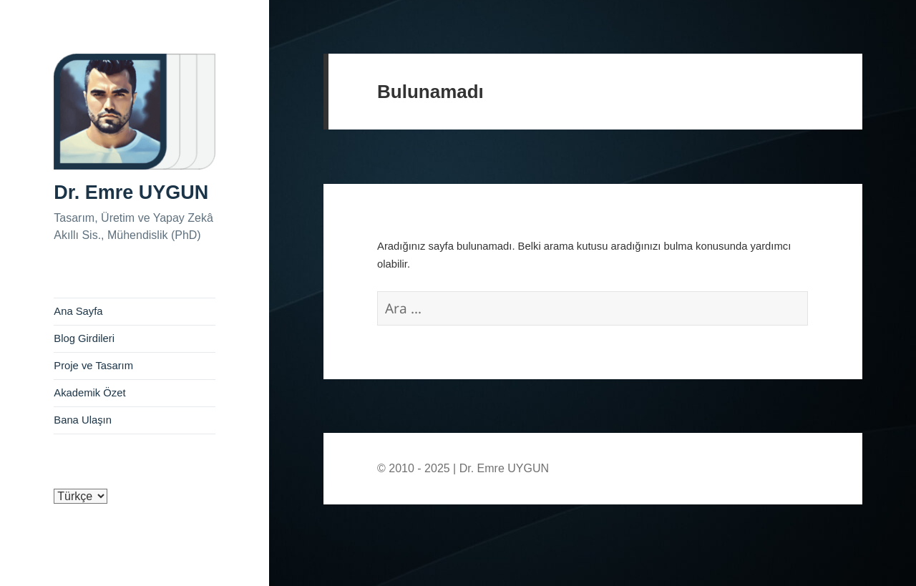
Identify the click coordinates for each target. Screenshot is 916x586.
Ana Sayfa (78, 311)
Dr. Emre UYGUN (131, 192)
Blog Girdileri (84, 338)
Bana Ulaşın (83, 420)
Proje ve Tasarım (93, 365)
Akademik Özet (89, 393)
